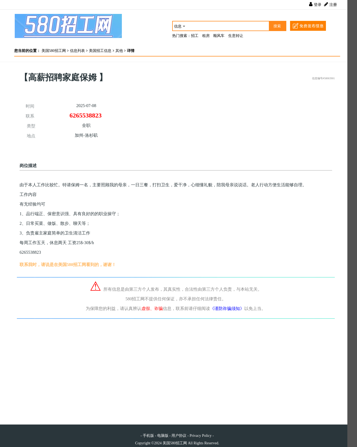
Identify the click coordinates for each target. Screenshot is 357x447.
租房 (206, 36)
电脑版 (162, 436)
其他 (119, 51)
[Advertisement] (255, 120)
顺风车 (218, 36)
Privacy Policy (201, 436)
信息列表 (77, 51)
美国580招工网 (53, 51)
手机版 (148, 436)
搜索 (277, 26)
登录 (317, 5)
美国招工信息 (100, 51)
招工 (194, 36)
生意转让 (235, 36)
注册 (333, 5)
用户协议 (178, 436)
